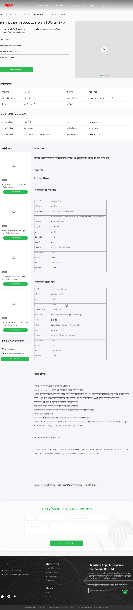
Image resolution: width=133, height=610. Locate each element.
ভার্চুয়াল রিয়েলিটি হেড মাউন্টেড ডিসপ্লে (70, 485)
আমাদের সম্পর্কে (44, 6)
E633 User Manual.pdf (43, 178)
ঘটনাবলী (59, 6)
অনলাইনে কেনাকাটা (76, 5)
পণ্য (30, 6)
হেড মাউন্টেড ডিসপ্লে (18, 15)
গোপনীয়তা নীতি (29, 608)
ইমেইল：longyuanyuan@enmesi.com (15, 575)
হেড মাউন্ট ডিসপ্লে (90, 485)
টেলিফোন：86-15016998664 (12, 571)
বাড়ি (22, 6)
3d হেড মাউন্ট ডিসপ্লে (48, 485)
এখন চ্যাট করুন (17, 69)
